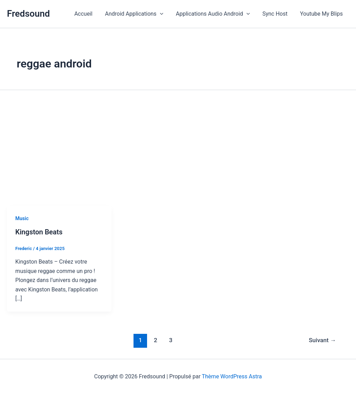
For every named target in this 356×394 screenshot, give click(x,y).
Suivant (322, 340)
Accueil (90, 13)
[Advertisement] (178, 153)
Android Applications (139, 14)
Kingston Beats (39, 232)
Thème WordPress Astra (232, 376)
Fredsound (28, 13)
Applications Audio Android (216, 14)
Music (22, 218)
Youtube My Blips (322, 13)
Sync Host (277, 13)
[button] (164, 14)
